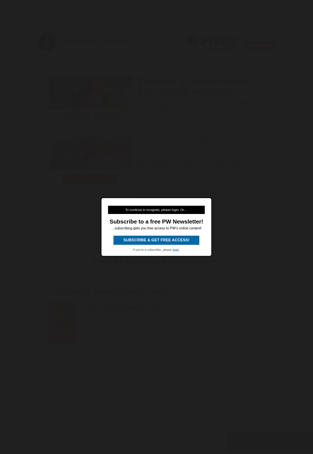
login (176, 250)
